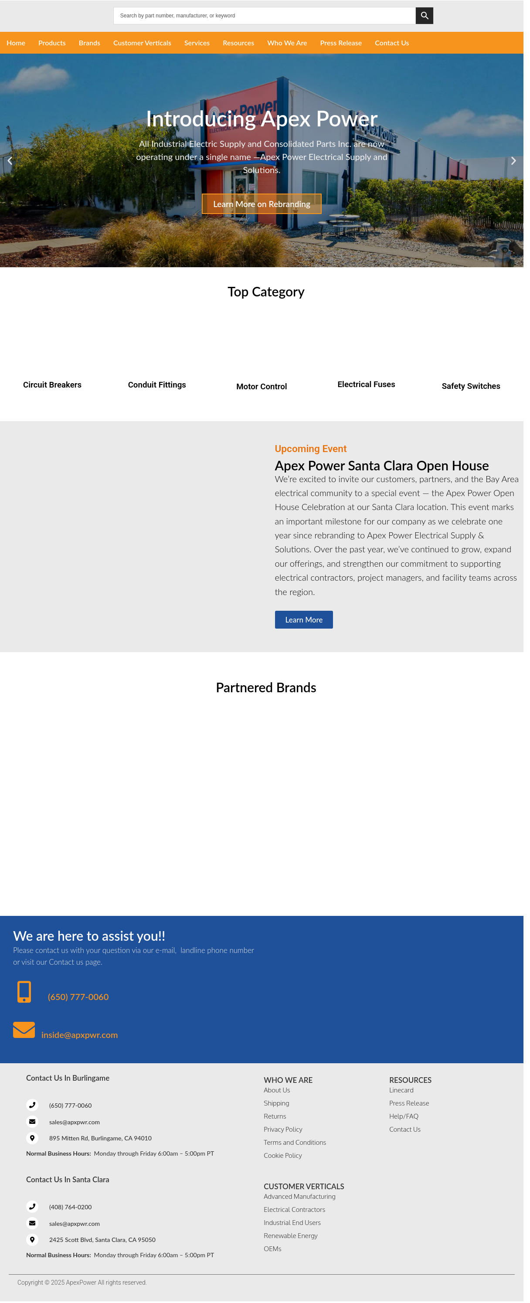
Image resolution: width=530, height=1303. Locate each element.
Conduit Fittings (157, 385)
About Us (277, 1090)
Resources (238, 42)
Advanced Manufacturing (299, 1196)
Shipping (276, 1103)
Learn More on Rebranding (261, 204)
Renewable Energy (291, 1236)
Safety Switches (471, 386)
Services (197, 42)
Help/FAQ (403, 1116)
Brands (89, 42)
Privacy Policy (283, 1129)
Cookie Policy (283, 1155)
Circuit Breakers (52, 385)
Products (52, 42)
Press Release (341, 42)
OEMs (272, 1249)
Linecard (401, 1090)
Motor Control (261, 386)
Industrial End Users (292, 1222)
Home (16, 42)
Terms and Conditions (295, 1142)
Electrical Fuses (366, 384)
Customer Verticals (142, 42)
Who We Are (287, 42)
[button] (9, 160)
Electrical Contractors (294, 1209)
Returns (275, 1116)
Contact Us (392, 42)
